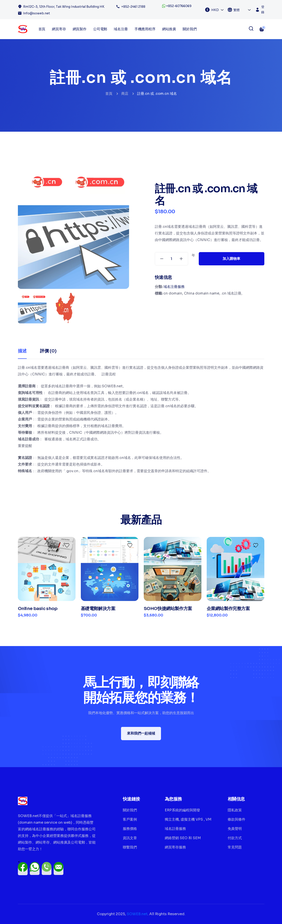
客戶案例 (130, 819)
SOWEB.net (137, 914)
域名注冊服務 (174, 286)
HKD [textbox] (215, 10)
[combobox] (217, 10)
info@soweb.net (36, 13)
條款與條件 (236, 819)
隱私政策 (235, 810)
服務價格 (130, 828)
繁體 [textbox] (236, 10)
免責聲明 (235, 828)
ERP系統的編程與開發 (182, 810)
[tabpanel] (141, 419)
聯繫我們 (130, 847)
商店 (124, 93)
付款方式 (235, 838)
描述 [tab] (22, 351)
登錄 (262, 9)
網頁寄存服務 (175, 847)
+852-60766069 (176, 6)
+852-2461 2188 (133, 6)
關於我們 (190, 29)
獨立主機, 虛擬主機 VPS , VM (188, 819)
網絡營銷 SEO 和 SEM (183, 838)
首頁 (108, 93)
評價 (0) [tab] (48, 351)
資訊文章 (130, 838)
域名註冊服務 (175, 828)
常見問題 (235, 847)
